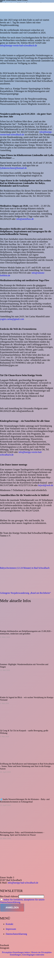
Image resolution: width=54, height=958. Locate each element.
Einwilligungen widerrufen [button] (33, 955)
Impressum (11, 929)
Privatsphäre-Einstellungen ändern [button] (16, 952)
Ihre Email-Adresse (9, 896)
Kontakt (9, 924)
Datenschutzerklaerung (16, 934)
